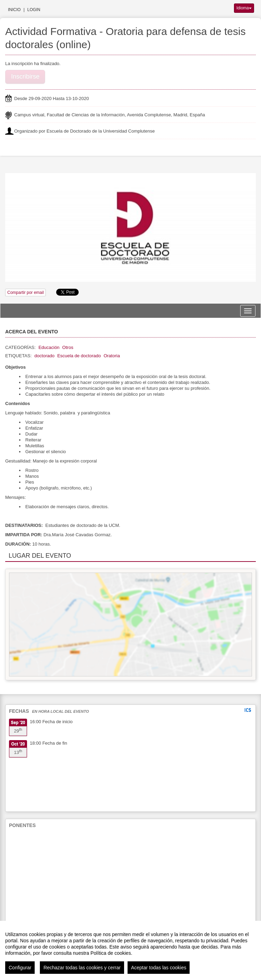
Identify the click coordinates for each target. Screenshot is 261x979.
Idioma (244, 8)
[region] (130, 950)
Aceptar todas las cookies (158, 967)
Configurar (20, 967)
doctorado (44, 355)
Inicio (14, 9)
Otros (67, 347)
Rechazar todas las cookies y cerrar (82, 967)
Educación (49, 347)
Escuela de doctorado (79, 355)
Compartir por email (25, 292)
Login (33, 9)
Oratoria (112, 355)
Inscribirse (25, 76)
